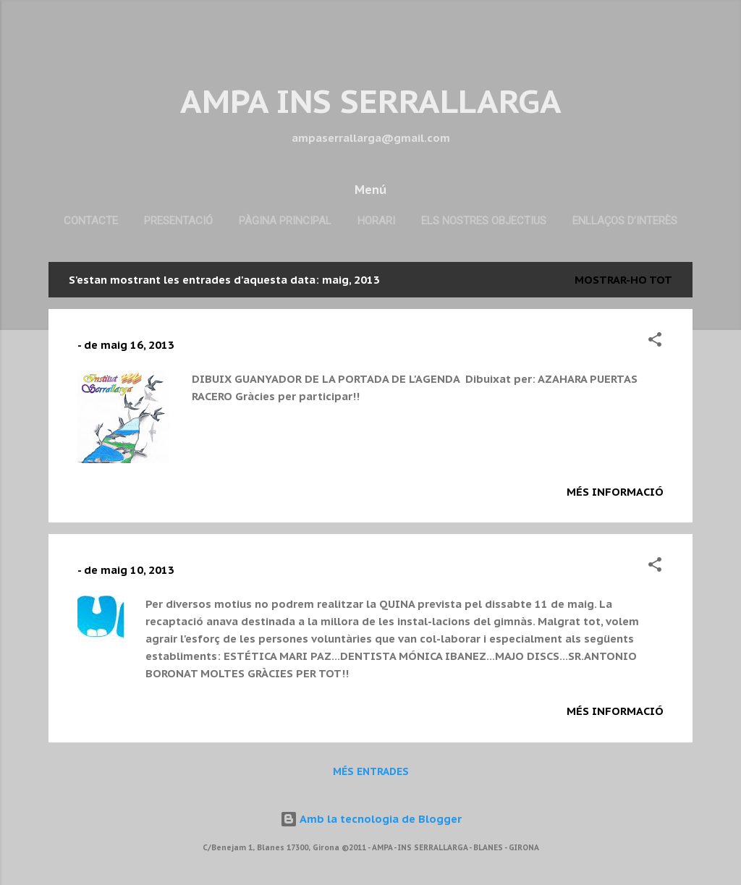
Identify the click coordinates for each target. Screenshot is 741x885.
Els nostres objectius (483, 220)
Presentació (178, 220)
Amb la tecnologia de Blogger (371, 819)
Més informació (615, 492)
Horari (376, 220)
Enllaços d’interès (624, 220)
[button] (655, 342)
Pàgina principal (285, 220)
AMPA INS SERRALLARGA (371, 101)
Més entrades (371, 771)
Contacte (91, 220)
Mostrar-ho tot (623, 280)
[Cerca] (684, 39)
